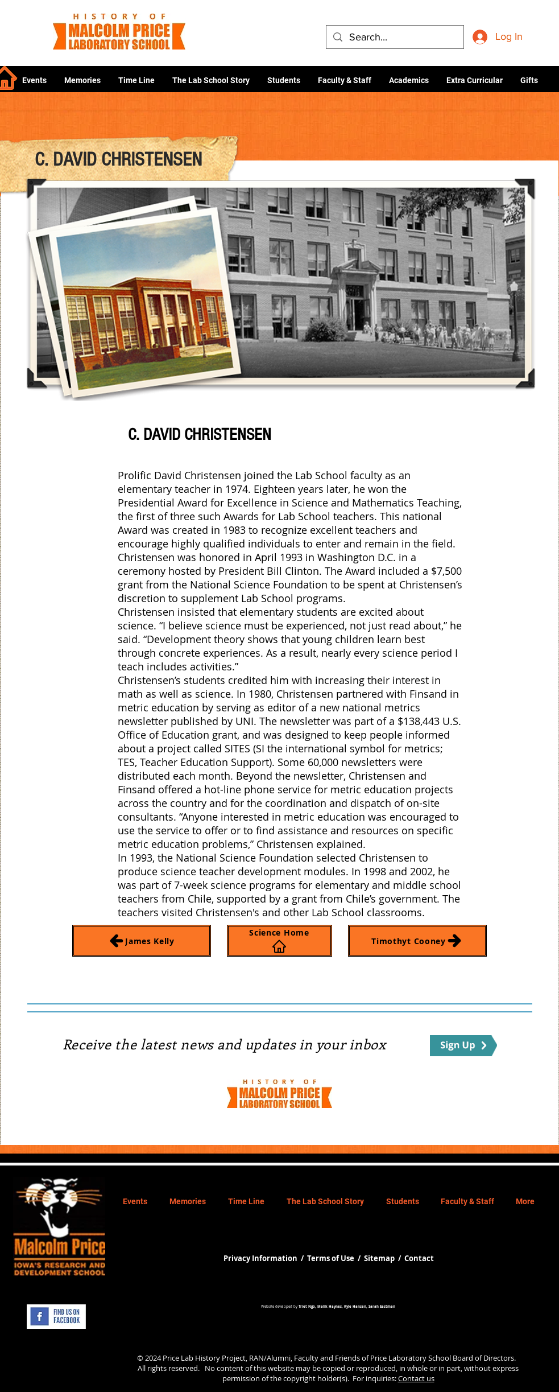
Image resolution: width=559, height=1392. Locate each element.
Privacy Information (261, 1258)
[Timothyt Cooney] (417, 941)
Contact (419, 1258)
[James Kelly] (141, 941)
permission (241, 1378)
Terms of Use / (335, 1258)
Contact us (416, 1378)
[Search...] (394, 37)
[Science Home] (279, 941)
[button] (408, 80)
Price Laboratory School (410, 1358)
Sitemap (379, 1258)
